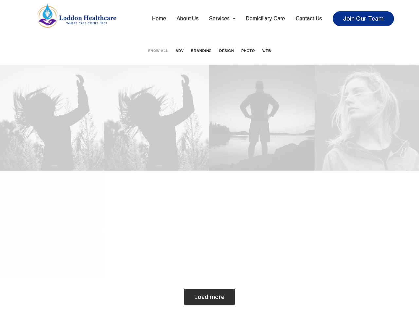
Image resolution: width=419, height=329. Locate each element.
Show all (158, 51)
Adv (180, 51)
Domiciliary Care (265, 19)
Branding (201, 51)
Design (226, 51)
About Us (188, 19)
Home (159, 19)
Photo (248, 51)
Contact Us (309, 19)
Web (266, 51)
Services (222, 19)
